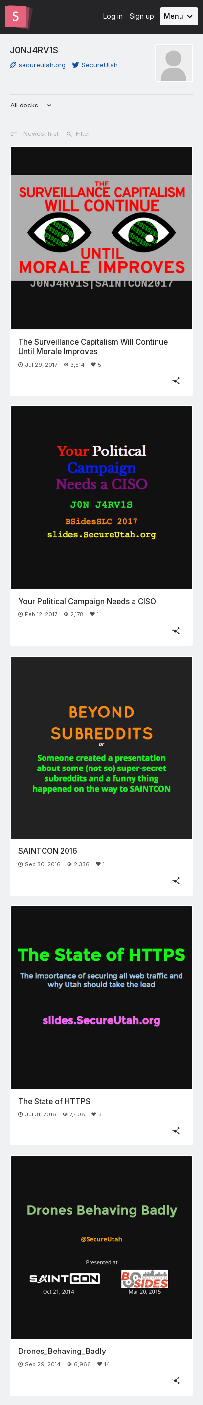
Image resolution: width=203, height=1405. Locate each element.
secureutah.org (38, 65)
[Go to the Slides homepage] (15, 16)
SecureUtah (95, 65)
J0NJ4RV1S (34, 49)
